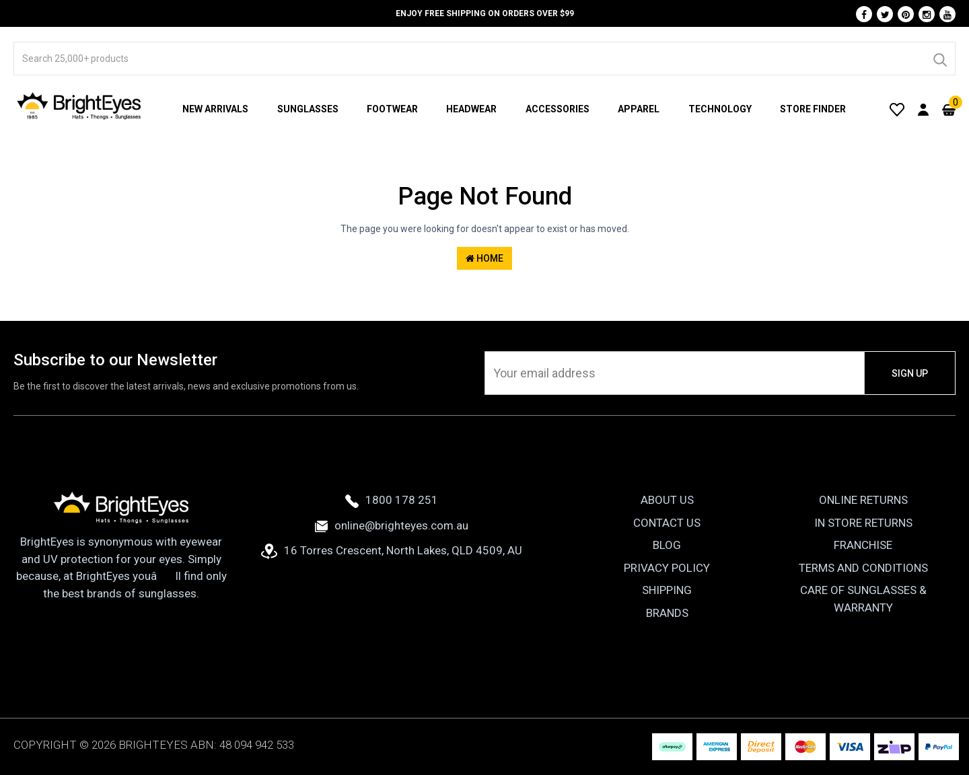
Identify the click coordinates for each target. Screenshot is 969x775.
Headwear (471, 109)
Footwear (392, 109)
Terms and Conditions (863, 568)
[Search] (939, 58)
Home (484, 258)
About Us (667, 500)
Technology (720, 109)
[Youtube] (947, 14)
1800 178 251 (391, 500)
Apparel (638, 109)
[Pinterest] (906, 14)
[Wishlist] (897, 109)
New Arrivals (215, 109)
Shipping (667, 590)
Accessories (557, 109)
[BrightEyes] (79, 105)
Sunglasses (307, 109)
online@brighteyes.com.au (391, 525)
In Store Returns (863, 522)
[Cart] (949, 109)
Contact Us (667, 522)
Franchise (863, 545)
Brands (667, 613)
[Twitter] (885, 14)
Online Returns (863, 500)
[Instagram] (927, 14)
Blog (667, 545)
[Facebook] (864, 14)
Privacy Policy (667, 568)
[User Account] (923, 109)
